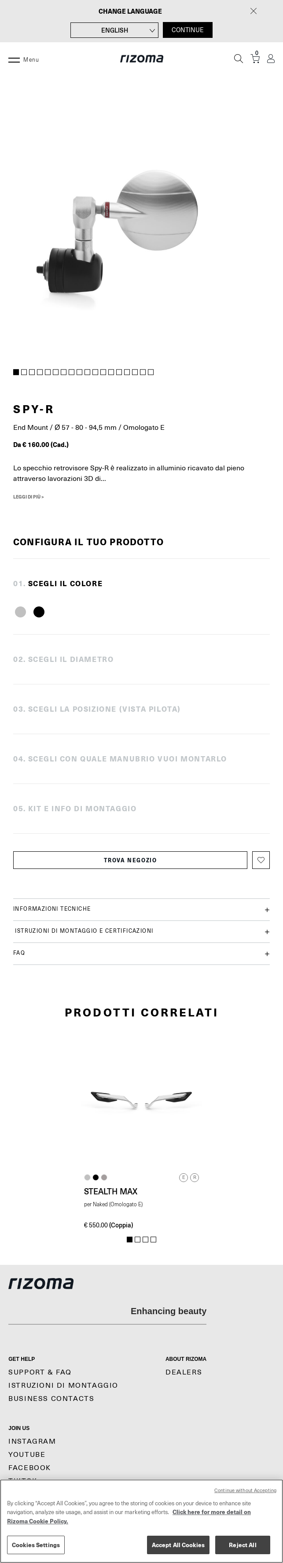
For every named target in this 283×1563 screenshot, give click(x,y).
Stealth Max (110, 1191)
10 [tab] (87, 372)
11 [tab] (95, 372)
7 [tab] (64, 372)
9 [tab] (79, 372)
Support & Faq (40, 1372)
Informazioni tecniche (141, 909)
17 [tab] (143, 372)
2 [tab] (24, 372)
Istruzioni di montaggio (63, 1385)
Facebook (29, 1468)
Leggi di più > (28, 497)
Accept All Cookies (178, 1545)
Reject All (242, 1545)
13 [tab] (111, 372)
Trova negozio (130, 860)
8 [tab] (72, 372)
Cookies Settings (36, 1545)
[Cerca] (238, 58)
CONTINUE (188, 29)
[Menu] (14, 58)
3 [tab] (32, 372)
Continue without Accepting (245, 1490)
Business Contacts (51, 1399)
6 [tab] (56, 372)
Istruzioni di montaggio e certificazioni (141, 931)
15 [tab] (127, 372)
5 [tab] (48, 372)
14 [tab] (119, 372)
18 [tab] (151, 372)
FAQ (141, 953)
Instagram (32, 1441)
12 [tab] (103, 372)
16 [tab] (135, 372)
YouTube (26, 1455)
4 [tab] (40, 372)
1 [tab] (16, 372)
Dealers (183, 1372)
